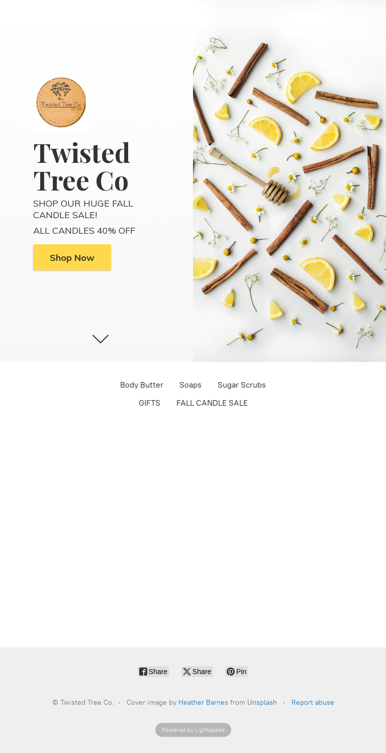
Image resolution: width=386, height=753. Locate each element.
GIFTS (149, 403)
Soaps (190, 385)
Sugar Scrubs (242, 385)
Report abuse (313, 702)
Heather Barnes (203, 702)
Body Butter (141, 385)
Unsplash (262, 702)
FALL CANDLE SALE (212, 403)
